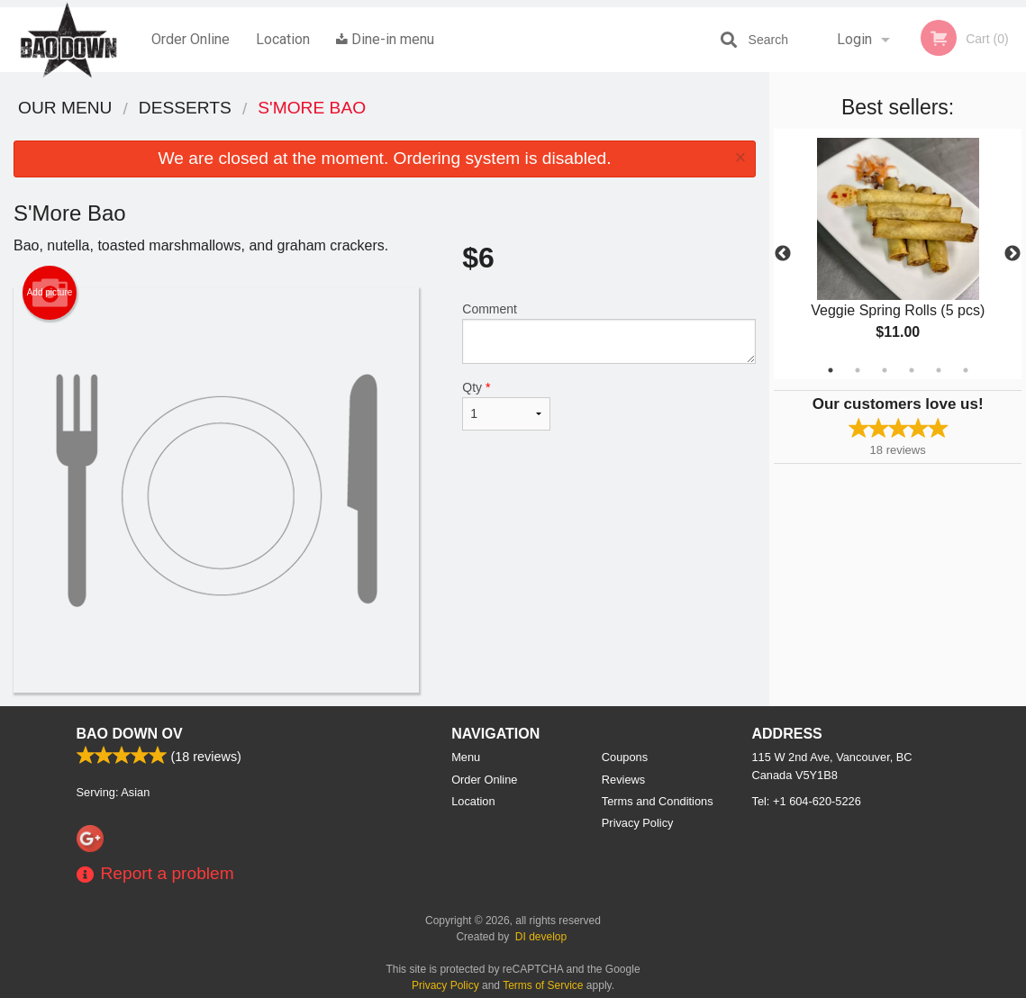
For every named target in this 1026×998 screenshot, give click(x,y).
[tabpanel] (897, 254)
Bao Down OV (130, 733)
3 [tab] (885, 370)
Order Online (190, 39)
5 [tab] (939, 370)
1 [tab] (831, 370)
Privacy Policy (638, 823)
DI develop (541, 936)
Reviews (623, 779)
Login (854, 39)
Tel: (806, 801)
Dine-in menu (385, 39)
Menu (465, 757)
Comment (609, 333)
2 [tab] (858, 370)
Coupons (625, 757)
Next (1012, 254)
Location (283, 39)
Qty (506, 405)
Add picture (50, 293)
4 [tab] (912, 370)
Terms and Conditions (657, 801)
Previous (783, 254)
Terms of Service (543, 985)
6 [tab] (966, 370)
